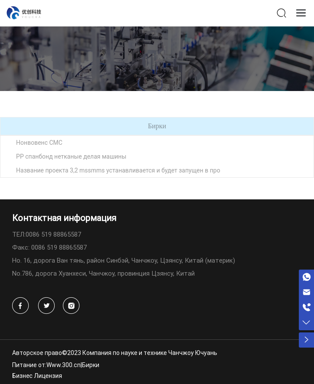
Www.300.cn (63, 365)
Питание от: (29, 365)
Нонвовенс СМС (39, 142)
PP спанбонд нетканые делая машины (71, 156)
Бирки (90, 365)
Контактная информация (64, 217)
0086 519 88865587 (53, 234)
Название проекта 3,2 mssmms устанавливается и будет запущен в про (118, 170)
